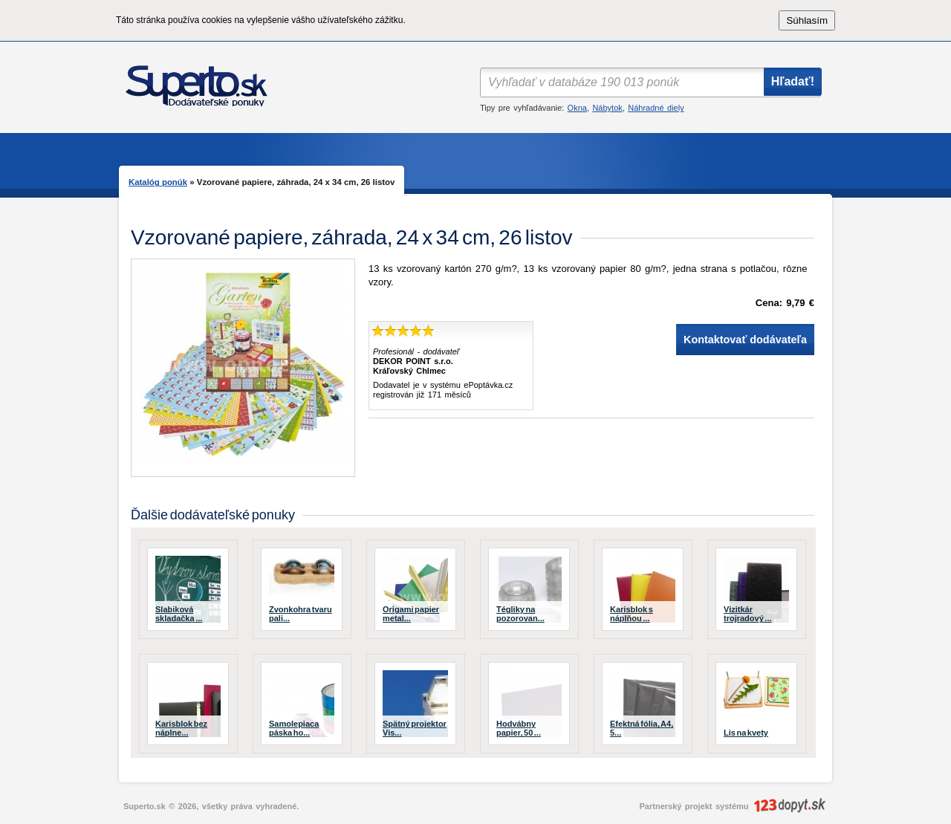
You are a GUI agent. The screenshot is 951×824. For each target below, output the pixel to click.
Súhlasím (807, 20)
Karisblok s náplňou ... (631, 614)
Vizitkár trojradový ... (748, 614)
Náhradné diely (656, 107)
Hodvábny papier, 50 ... (518, 728)
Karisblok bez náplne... (181, 728)
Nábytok (607, 107)
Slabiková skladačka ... (178, 614)
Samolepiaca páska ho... (294, 728)
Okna (577, 107)
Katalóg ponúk (158, 182)
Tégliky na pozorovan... (520, 614)
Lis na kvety (746, 732)
